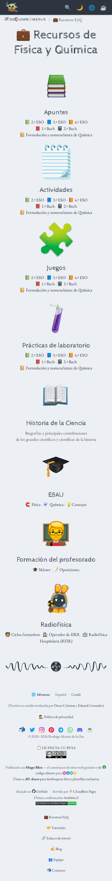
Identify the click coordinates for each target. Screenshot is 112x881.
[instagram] (42, 729)
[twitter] (32, 729)
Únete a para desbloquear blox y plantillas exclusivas (56, 779)
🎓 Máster (41, 569)
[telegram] (61, 729)
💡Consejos (76, 504)
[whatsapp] (70, 729)
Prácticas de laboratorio (56, 345)
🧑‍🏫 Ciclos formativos (22, 634)
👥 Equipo (56, 859)
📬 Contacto (56, 870)
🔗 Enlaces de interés (56, 838)
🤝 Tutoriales (56, 827)
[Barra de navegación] (12, 8)
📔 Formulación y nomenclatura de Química (56, 134)
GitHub (40, 791)
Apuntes (56, 112)
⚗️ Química (53, 504)
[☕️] (90, 729)
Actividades (56, 190)
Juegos (56, 268)
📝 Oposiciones (66, 569)
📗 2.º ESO (34, 122)
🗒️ (56, 161)
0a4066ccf (71, 797)
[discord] (79, 729)
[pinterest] (51, 729)
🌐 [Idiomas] (91, 7)
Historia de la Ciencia (56, 423)
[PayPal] (103, 7)
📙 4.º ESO (78, 122)
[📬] (22, 729)
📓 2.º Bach (67, 128)
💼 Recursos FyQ (56, 817)
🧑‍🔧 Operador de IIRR (61, 634)
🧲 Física (33, 504)
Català (76, 694)
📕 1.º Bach (45, 128)
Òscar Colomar (64, 705)
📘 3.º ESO (56, 122)
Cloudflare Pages (82, 791)
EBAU (56, 495)
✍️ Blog (56, 848)
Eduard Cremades (90, 705)
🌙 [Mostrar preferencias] (79, 7)
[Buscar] (68, 7)
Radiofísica (56, 625)
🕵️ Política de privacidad (56, 716)
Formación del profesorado (56, 560)
